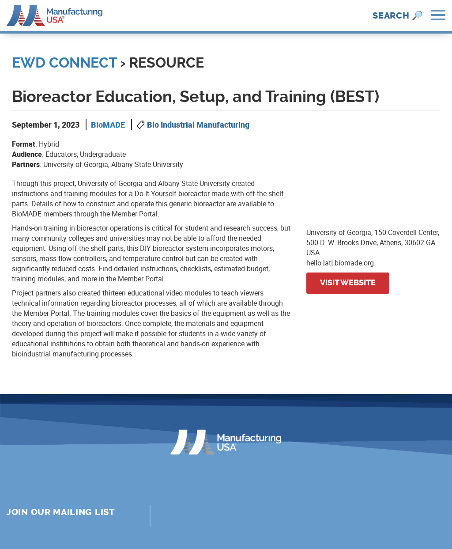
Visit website (348, 283)
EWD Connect (64, 62)
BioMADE (108, 124)
